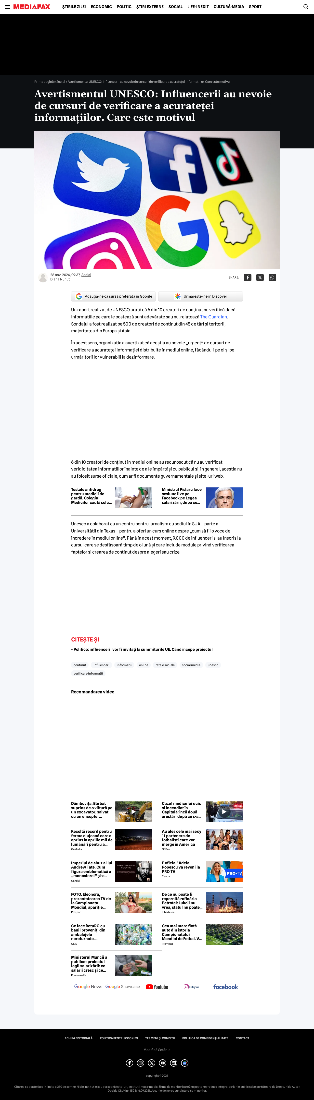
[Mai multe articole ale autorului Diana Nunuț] (43, 277)
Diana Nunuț (60, 279)
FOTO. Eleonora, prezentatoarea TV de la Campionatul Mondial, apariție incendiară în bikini (91, 900)
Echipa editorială (78, 1038)
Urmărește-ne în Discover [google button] (200, 296)
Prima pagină (44, 82)
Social (176, 7)
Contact (242, 1038)
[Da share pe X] (260, 277)
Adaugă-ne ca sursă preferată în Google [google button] (113, 296)
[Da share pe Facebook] (247, 277)
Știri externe (150, 7)
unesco (213, 665)
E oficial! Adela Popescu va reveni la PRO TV (181, 867)
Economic (101, 7)
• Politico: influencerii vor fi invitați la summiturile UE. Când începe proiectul (142, 649)
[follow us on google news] (88, 987)
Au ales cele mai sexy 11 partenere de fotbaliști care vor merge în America (181, 837)
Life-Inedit (198, 7)
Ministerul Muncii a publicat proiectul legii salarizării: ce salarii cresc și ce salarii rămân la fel (89, 963)
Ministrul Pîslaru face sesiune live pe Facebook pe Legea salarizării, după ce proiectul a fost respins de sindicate (182, 496)
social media (191, 665)
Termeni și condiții (160, 1038)
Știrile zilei (74, 7)
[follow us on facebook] (226, 987)
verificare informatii (88, 673)
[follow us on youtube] (157, 987)
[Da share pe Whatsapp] (272, 277)
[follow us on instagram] (191, 987)
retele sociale (165, 665)
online (143, 665)
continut (80, 665)
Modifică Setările (157, 1050)
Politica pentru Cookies (119, 1038)
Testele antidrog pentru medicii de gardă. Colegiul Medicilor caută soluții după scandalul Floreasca (92, 496)
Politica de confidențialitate (205, 1038)
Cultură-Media (229, 7)
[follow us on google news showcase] (122, 987)
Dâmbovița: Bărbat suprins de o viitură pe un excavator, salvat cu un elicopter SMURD (91, 810)
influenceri (101, 665)
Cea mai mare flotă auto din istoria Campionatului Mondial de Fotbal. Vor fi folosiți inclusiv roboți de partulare (182, 932)
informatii (124, 665)
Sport (255, 7)
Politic (124, 7)
